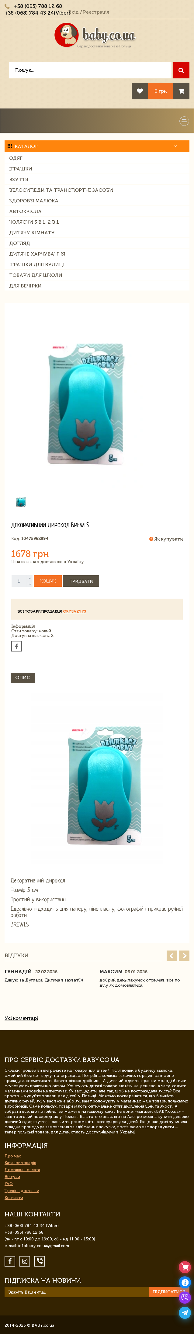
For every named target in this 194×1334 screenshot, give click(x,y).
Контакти (14, 1197)
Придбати (81, 581)
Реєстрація (96, 12)
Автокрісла (25, 211)
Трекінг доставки (22, 1190)
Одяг (16, 158)
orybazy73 (74, 611)
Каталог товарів (20, 1162)
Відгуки (12, 1176)
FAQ (9, 1183)
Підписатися (169, 1291)
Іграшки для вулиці (37, 264)
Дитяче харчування (37, 254)
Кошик (48, 581)
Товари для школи (35, 275)
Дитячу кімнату (32, 233)
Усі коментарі (21, 1018)
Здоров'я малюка (33, 201)
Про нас (13, 1156)
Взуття (18, 179)
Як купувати (166, 539)
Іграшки (20, 169)
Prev (172, 956)
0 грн (160, 91)
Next (184, 956)
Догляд (19, 243)
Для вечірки (25, 286)
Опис (22, 677)
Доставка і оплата (22, 1169)
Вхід (73, 12)
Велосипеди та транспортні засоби (61, 190)
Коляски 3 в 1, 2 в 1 (34, 222)
